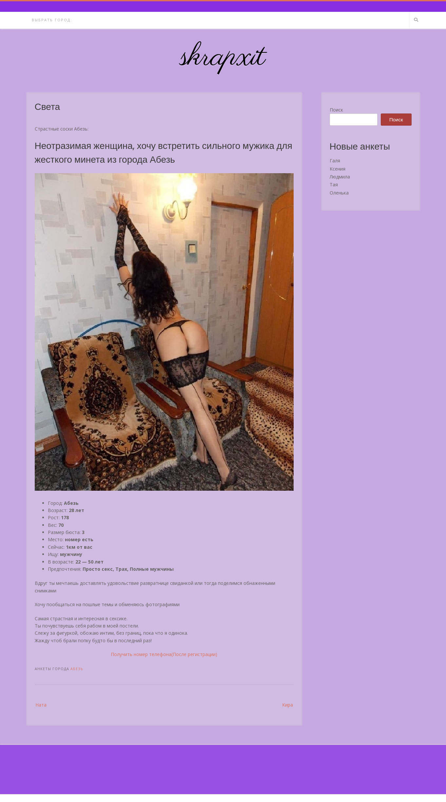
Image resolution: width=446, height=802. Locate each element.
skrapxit (223, 57)
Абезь (76, 668)
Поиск (336, 110)
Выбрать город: (52, 19)
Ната (41, 705)
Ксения (337, 169)
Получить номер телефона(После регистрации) (164, 654)
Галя (335, 160)
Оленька (339, 193)
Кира (287, 705)
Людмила (340, 177)
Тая (334, 184)
